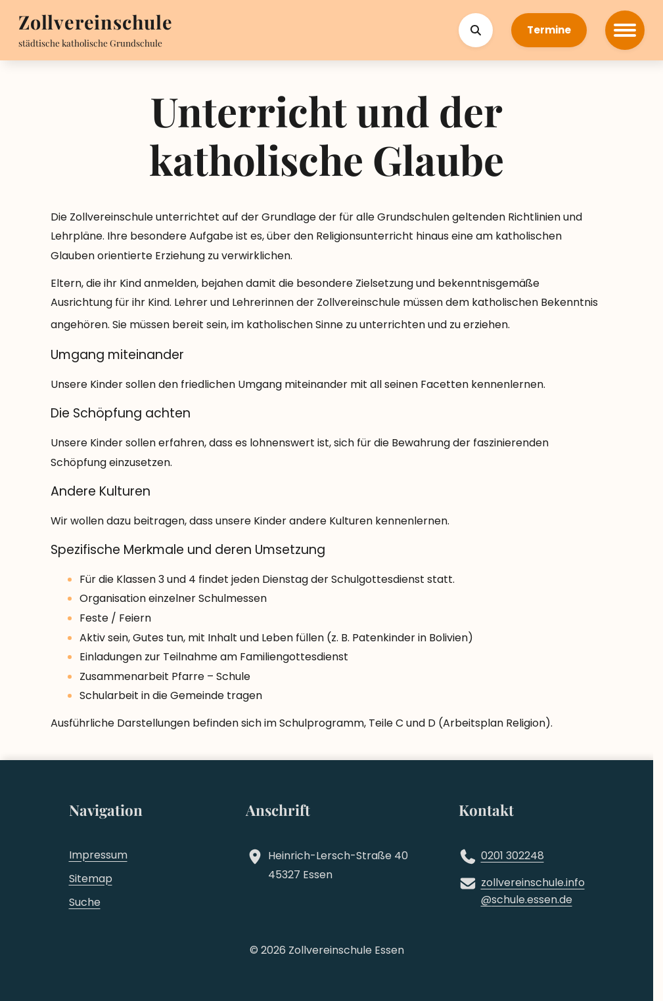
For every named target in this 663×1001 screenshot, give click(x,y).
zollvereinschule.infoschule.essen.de (533, 891)
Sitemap (90, 878)
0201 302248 (512, 855)
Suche (85, 902)
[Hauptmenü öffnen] (625, 30)
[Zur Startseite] (95, 23)
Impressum (98, 855)
